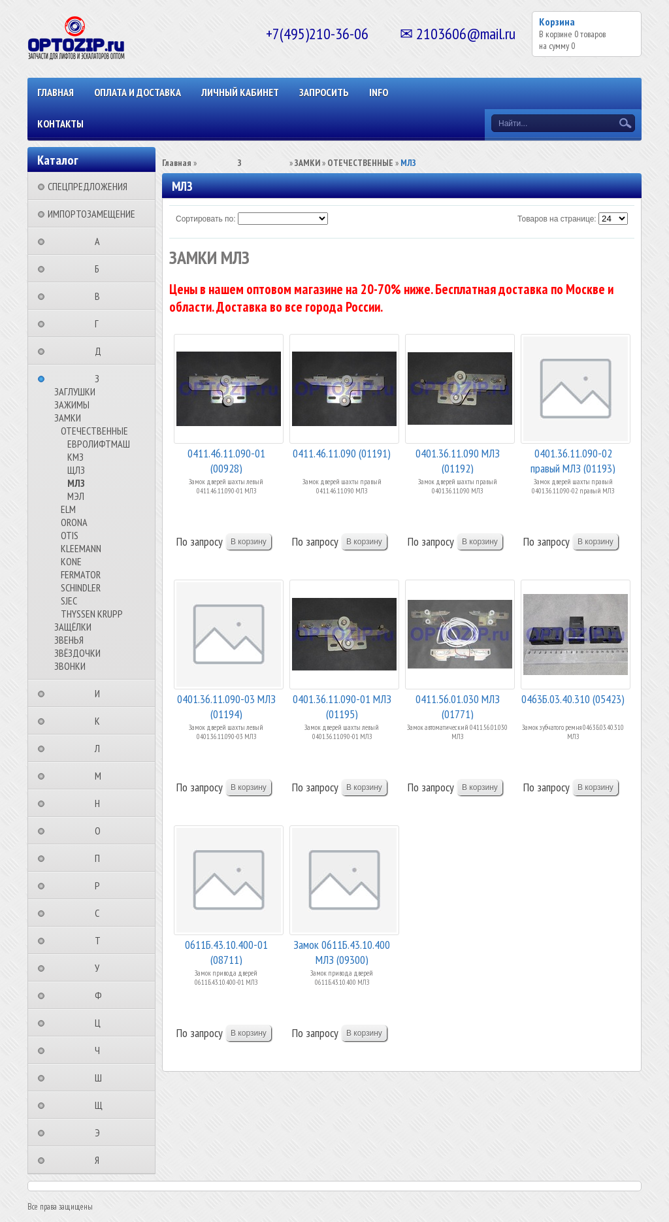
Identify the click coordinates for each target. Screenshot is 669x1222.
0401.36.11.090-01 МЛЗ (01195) (342, 705)
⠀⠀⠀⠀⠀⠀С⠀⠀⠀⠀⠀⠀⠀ (101, 912)
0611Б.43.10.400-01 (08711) (226, 951)
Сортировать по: (206, 218)
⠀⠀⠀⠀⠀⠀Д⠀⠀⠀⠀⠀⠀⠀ (102, 350)
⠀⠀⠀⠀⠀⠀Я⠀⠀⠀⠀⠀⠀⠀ (101, 1159)
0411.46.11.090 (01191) (342, 453)
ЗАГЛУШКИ (74, 391)
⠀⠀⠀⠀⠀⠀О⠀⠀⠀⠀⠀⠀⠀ (101, 830)
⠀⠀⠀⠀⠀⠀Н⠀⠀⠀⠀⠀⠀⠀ (101, 803)
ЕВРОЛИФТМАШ (98, 443)
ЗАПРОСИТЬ (324, 92)
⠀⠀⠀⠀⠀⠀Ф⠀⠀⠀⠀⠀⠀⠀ (102, 995)
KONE (71, 561)
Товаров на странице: (556, 218)
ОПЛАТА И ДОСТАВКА (137, 92)
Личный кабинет (240, 92)
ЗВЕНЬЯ (69, 639)
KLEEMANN (81, 548)
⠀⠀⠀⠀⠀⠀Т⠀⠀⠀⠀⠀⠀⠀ (101, 940)
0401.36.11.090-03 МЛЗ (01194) (226, 705)
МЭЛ (75, 496)
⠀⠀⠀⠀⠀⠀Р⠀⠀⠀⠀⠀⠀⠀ (101, 885)
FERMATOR (81, 574)
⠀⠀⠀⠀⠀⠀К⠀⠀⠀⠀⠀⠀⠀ (101, 720)
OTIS (69, 535)
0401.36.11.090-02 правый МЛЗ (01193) (572, 460)
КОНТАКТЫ (60, 123)
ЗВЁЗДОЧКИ (77, 652)
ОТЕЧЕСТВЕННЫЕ (94, 430)
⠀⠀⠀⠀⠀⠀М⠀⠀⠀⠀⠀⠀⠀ (102, 775)
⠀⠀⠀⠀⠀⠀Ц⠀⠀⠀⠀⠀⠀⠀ (101, 1022)
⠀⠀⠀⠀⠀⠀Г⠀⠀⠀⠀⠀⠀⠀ (101, 323)
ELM (68, 509)
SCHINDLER (81, 587)
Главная (55, 92)
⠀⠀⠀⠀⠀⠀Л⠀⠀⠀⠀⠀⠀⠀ (101, 748)
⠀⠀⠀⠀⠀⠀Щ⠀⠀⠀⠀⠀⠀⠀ (102, 1105)
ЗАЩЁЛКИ (72, 626)
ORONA (74, 522)
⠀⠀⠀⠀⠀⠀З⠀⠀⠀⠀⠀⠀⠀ (101, 378)
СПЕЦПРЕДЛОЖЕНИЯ (87, 186)
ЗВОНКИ (70, 665)
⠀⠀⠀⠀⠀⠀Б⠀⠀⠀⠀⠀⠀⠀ (101, 268)
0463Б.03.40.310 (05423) (573, 698)
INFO (378, 92)
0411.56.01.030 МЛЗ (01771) (458, 705)
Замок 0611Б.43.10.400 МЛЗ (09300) (341, 951)
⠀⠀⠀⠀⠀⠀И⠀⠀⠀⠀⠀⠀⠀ (101, 693)
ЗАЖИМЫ (72, 404)
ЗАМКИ (67, 417)
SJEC (69, 600)
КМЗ (75, 456)
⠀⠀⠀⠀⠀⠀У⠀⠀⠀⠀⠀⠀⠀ (101, 967)
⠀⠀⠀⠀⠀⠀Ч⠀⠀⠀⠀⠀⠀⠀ (101, 1050)
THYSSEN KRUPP (92, 613)
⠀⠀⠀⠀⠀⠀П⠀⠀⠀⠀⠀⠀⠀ (101, 858)
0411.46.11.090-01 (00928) (226, 460)
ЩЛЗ (76, 469)
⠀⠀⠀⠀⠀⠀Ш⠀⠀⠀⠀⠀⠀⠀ (102, 1077)
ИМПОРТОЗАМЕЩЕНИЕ (91, 213)
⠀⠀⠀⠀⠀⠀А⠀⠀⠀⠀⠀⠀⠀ (101, 241)
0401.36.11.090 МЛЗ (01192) (458, 460)
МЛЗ (76, 482)
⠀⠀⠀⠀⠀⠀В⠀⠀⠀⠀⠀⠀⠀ (101, 296)
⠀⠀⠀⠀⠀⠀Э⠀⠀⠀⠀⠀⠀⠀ (101, 1132)
